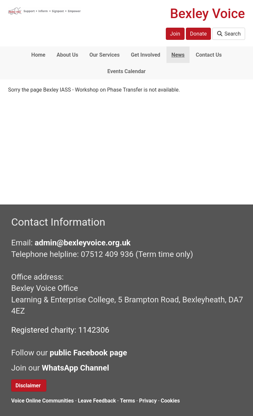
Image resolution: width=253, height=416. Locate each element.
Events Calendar (126, 71)
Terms (127, 401)
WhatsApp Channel (76, 368)
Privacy (148, 401)
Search (228, 34)
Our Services (104, 55)
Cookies (170, 401)
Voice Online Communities (42, 401)
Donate (198, 34)
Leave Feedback (97, 401)
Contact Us (209, 55)
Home (38, 55)
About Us (67, 55)
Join (175, 34)
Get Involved (145, 55)
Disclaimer (28, 385)
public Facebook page (88, 352)
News (178, 55)
